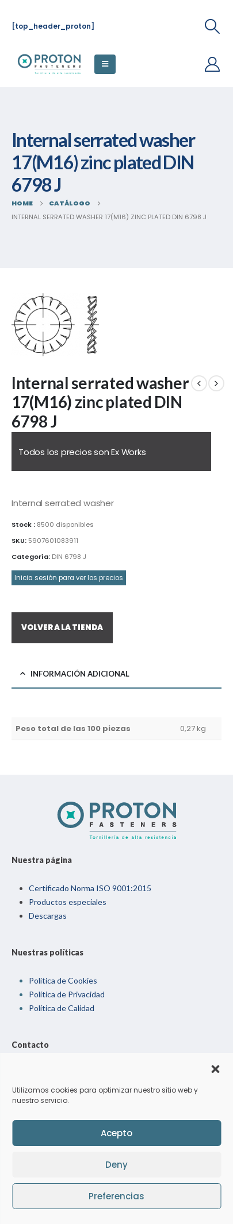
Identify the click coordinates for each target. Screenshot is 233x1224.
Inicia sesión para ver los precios (68, 577)
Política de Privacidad (67, 994)
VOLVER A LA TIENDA (62, 627)
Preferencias (116, 1196)
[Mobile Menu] (105, 64)
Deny (116, 1165)
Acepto (116, 1133)
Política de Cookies (63, 980)
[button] (215, 1068)
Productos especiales (67, 902)
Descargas (48, 915)
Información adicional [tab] (79, 673)
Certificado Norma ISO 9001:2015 (90, 888)
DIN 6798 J (69, 556)
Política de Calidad (61, 1008)
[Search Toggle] (212, 26)
